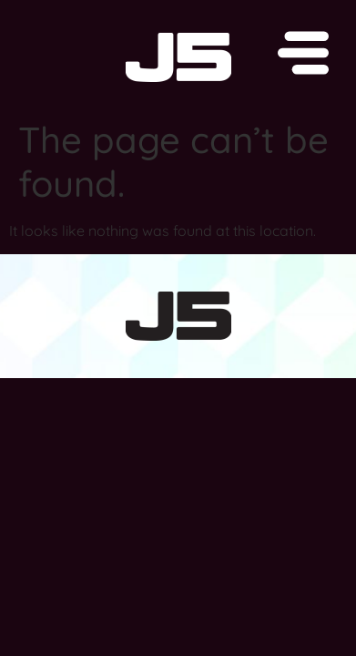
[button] (178, 55)
